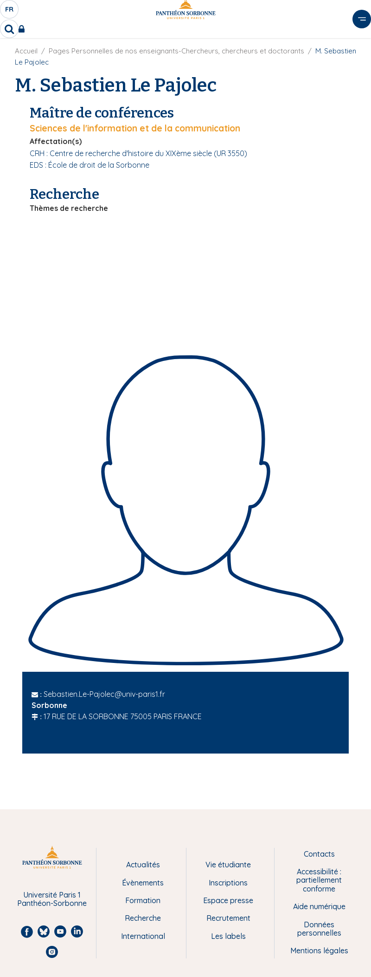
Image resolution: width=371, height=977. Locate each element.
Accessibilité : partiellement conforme (319, 880)
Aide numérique (319, 906)
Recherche (143, 918)
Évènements (143, 883)
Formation (142, 900)
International (143, 936)
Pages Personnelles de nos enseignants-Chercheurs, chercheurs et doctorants (176, 50)
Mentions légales (319, 950)
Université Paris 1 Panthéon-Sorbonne (52, 899)
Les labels (228, 936)
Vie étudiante (228, 864)
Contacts (319, 854)
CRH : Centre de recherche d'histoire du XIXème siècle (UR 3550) (138, 153)
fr (9, 12)
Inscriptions (228, 883)
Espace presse (228, 900)
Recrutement (228, 918)
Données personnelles (319, 929)
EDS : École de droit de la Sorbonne (89, 165)
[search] (9, 29)
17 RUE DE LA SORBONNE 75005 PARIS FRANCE (123, 716)
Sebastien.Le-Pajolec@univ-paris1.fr (104, 694)
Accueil (26, 50)
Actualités (143, 864)
